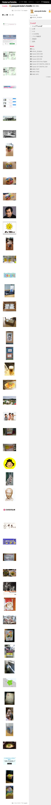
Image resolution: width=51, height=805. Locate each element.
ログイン (31, 2)
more (48, 77)
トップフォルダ (36, 26)
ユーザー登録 (23, 2)
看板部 (33, 39)
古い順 (11, 15)
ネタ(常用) (34, 34)
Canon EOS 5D (36, 59)
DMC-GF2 (34, 74)
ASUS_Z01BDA (36, 17)
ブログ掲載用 (35, 36)
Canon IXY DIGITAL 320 (38, 66)
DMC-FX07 (34, 69)
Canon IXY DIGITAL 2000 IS (40, 64)
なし (32, 49)
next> (25, 10)
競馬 (32, 41)
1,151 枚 (34, 15)
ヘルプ (37, 2)
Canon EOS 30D (36, 56)
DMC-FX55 (34, 71)
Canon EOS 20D (36, 54)
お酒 (32, 29)
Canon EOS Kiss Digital (38, 61)
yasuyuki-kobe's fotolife (21, 6)
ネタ (32, 31)
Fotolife (4, 6)
